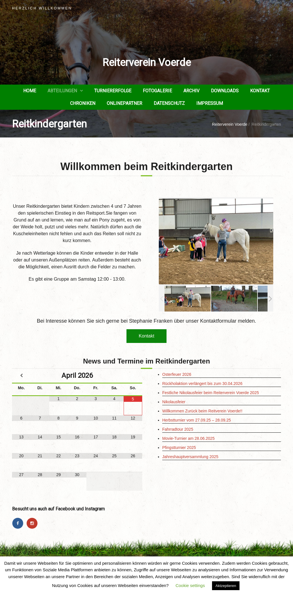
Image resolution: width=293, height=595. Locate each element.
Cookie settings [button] (190, 585)
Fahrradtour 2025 (177, 429)
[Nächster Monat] (133, 376)
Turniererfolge (112, 90)
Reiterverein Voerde (146, 63)
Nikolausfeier (173, 402)
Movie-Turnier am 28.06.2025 (188, 438)
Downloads (225, 90)
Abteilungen (62, 90)
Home (29, 90)
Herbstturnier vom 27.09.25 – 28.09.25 (196, 420)
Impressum (209, 103)
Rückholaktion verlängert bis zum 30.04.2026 (202, 383)
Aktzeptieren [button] (225, 586)
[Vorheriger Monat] (21, 376)
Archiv (191, 90)
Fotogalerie (157, 90)
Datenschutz (169, 103)
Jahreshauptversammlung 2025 (190, 456)
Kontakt (260, 90)
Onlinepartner (124, 103)
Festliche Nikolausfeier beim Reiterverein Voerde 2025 (210, 392)
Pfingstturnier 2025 (179, 447)
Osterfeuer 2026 (176, 374)
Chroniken (82, 103)
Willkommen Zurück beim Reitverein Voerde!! (202, 411)
